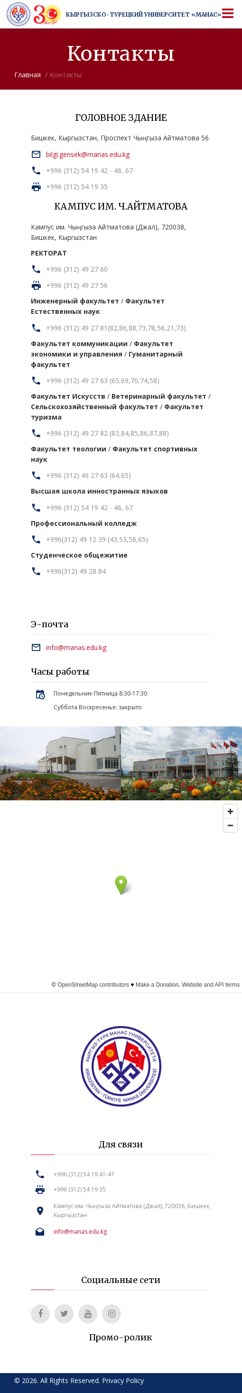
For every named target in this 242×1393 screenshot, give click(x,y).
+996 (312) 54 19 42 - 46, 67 (89, 170)
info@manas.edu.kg (76, 647)
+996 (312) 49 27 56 (77, 285)
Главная (27, 74)
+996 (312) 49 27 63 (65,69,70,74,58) (102, 380)
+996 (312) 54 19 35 (77, 186)
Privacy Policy (123, 1380)
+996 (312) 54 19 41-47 (84, 1174)
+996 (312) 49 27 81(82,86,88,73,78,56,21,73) (116, 327)
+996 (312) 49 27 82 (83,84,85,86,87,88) (107, 433)
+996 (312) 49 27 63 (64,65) (88, 475)
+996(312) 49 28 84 (76, 571)
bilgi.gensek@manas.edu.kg (88, 154)
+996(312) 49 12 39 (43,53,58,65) (97, 539)
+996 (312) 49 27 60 (77, 269)
